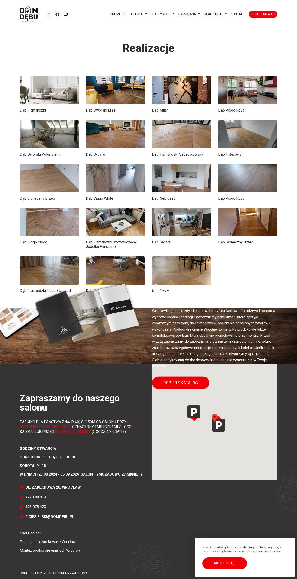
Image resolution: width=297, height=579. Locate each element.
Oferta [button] (137, 14)
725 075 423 (33, 507)
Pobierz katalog (263, 14)
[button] (224, 563)
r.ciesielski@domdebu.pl (47, 517)
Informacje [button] (161, 14)
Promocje (118, 14)
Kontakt (238, 14)
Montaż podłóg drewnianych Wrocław (50, 550)
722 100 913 (33, 497)
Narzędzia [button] (187, 14)
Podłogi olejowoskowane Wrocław (48, 542)
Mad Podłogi (30, 533)
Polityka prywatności (68, 573)
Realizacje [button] (213, 14)
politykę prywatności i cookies (263, 551)
